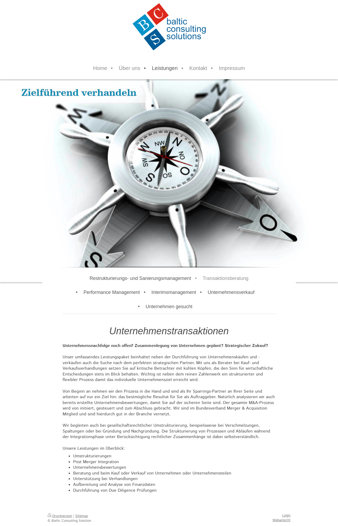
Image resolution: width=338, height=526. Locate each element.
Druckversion (60, 516)
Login (286, 515)
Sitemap (81, 516)
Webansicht (281, 520)
